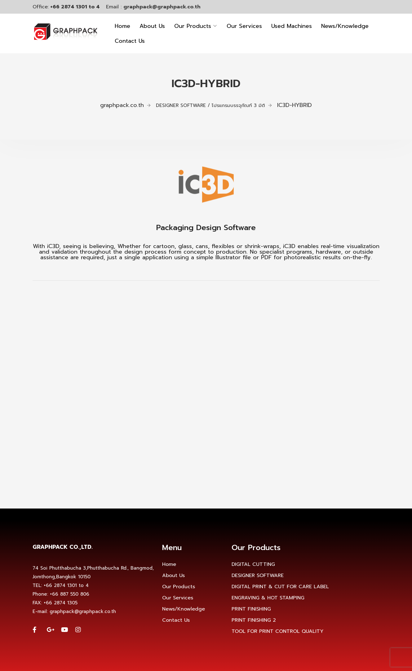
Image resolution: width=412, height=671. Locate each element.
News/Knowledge (345, 26)
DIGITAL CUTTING (253, 564)
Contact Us (130, 41)
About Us (152, 26)
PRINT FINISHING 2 (254, 620)
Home (122, 26)
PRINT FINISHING (251, 609)
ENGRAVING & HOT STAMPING (268, 598)
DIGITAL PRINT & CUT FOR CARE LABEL (280, 586)
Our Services (244, 26)
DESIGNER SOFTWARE (258, 575)
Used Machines (291, 26)
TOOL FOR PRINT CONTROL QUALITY (277, 631)
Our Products (192, 26)
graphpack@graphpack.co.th (162, 7)
